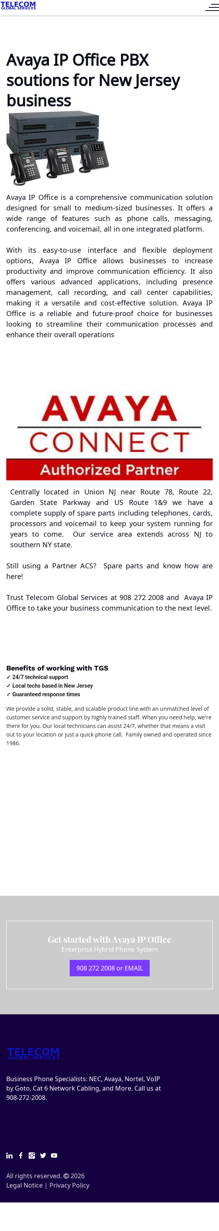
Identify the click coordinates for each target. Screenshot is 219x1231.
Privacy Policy (69, 1185)
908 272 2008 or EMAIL (109, 968)
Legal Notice (24, 1185)
